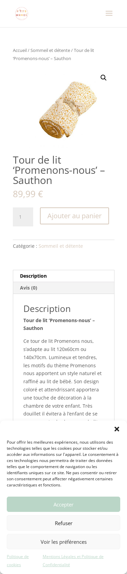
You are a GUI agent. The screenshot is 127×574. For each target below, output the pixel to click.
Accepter (63, 504)
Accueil (20, 50)
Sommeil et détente (50, 50)
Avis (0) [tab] (28, 287)
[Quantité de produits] (23, 216)
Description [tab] (33, 276)
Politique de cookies (18, 561)
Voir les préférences (64, 541)
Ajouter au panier (74, 215)
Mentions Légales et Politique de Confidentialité (73, 561)
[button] (116, 429)
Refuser (63, 523)
